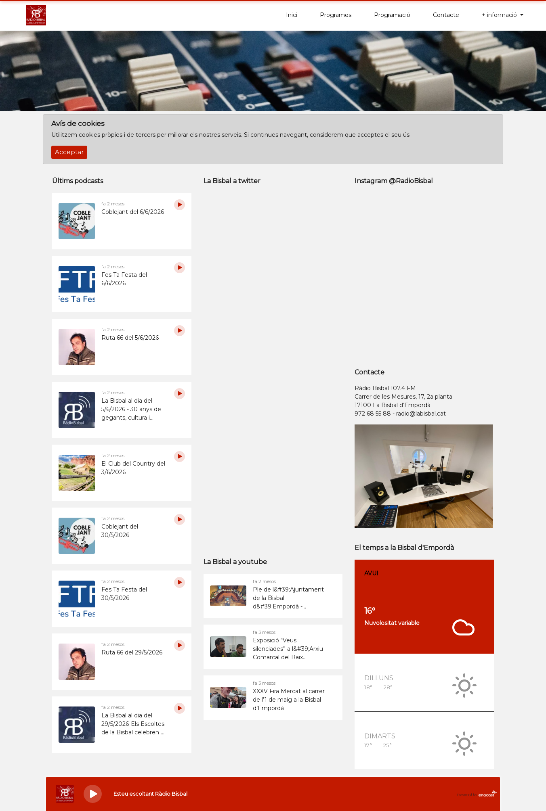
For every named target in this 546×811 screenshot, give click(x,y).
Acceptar (69, 152)
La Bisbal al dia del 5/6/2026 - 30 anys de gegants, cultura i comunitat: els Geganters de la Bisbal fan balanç (132, 409)
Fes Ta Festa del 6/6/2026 (124, 279)
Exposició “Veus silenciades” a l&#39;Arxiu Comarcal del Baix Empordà (288, 649)
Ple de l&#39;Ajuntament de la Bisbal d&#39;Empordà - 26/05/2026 (288, 598)
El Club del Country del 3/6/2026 (133, 468)
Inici (291, 15)
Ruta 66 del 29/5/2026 (131, 652)
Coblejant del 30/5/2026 (119, 531)
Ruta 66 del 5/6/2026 (130, 337)
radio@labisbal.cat (421, 413)
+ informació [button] (500, 15)
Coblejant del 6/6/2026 (132, 211)
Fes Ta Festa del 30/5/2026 (124, 594)
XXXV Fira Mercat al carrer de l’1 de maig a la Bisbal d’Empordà (289, 700)
